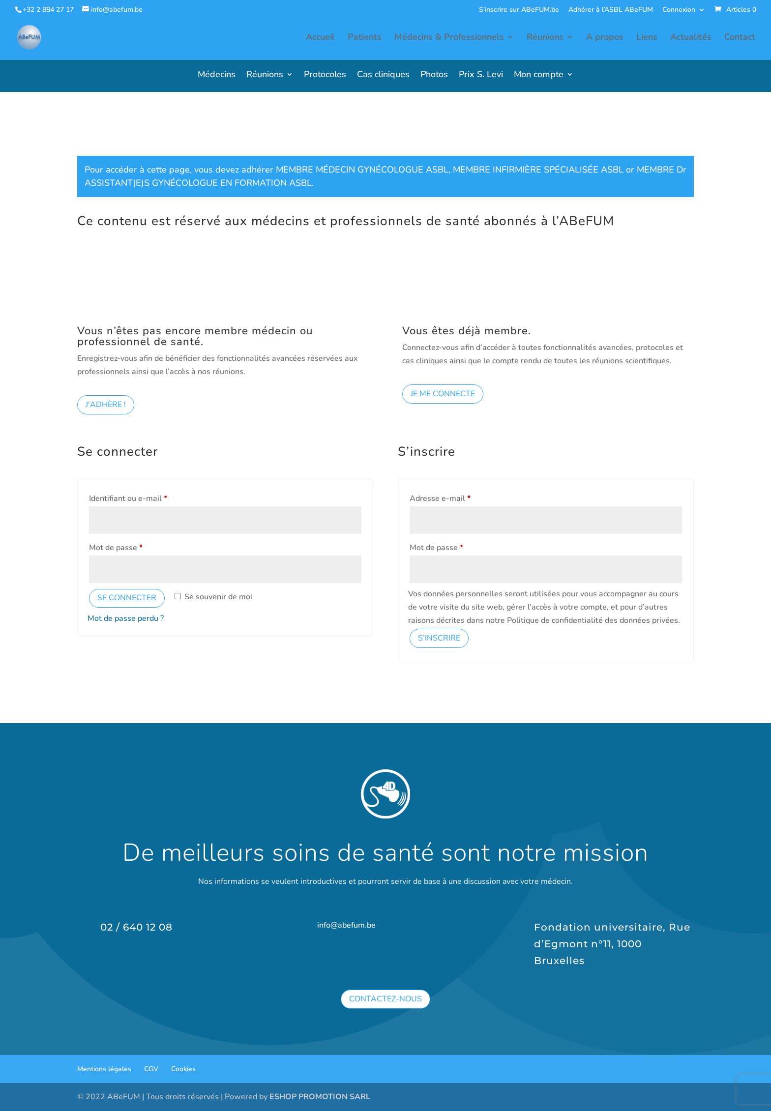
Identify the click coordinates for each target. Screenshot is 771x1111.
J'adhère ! (106, 404)
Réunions (545, 39)
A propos (604, 39)
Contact (739, 39)
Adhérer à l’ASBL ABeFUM (610, 10)
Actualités (691, 39)
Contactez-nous (385, 999)
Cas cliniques (383, 75)
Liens (646, 39)
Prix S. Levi (481, 75)
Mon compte (538, 75)
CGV (151, 1069)
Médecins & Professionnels (449, 39)
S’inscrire (439, 638)
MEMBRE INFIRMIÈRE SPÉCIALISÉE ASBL (538, 169)
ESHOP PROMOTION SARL (319, 1096)
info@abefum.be (346, 925)
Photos (434, 75)
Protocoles (325, 75)
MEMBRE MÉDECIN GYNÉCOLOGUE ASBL (362, 169)
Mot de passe (135, 546)
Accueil (320, 39)
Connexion (678, 10)
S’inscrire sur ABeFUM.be (519, 10)
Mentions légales (104, 1069)
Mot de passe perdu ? (126, 618)
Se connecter (126, 597)
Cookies (183, 1069)
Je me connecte (443, 393)
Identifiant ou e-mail (148, 497)
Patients (365, 39)
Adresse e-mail (460, 497)
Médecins (217, 75)
